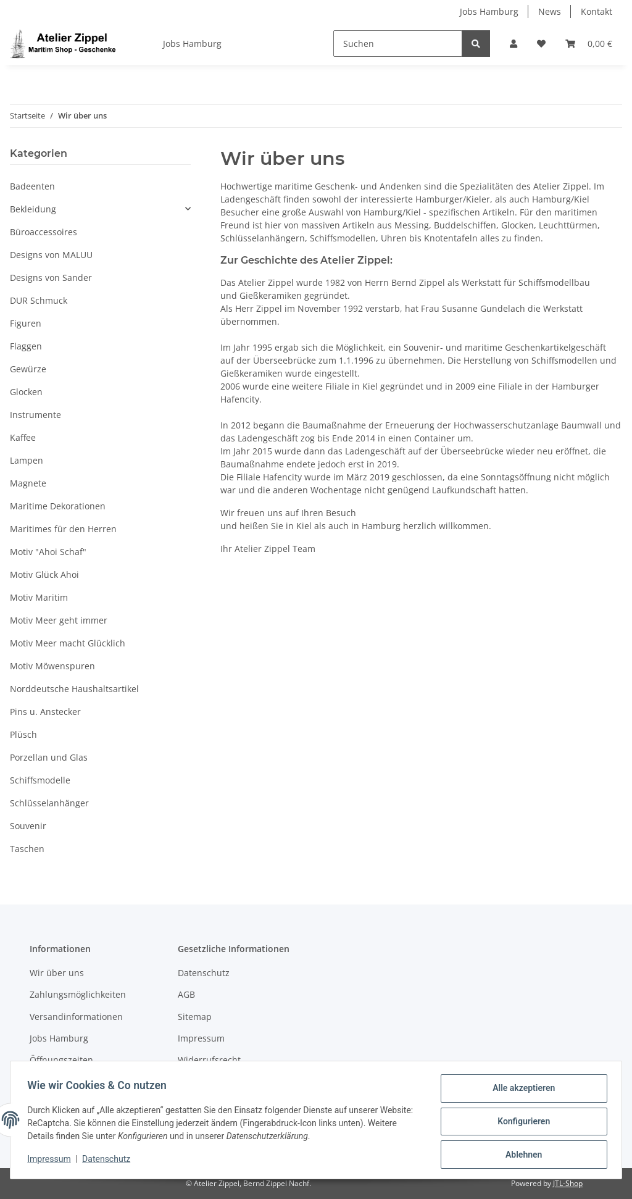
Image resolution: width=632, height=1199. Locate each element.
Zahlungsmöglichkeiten (78, 994)
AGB (186, 994)
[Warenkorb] (588, 43)
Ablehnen (520, 1155)
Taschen (27, 848)
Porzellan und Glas (49, 757)
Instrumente (35, 414)
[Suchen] (397, 43)
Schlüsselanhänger (49, 803)
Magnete (28, 483)
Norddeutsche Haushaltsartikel (74, 689)
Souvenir (28, 826)
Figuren (25, 323)
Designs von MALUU (51, 255)
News (549, 11)
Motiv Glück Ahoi (44, 574)
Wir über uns (57, 973)
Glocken (26, 392)
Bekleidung (33, 209)
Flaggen (26, 346)
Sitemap (195, 1016)
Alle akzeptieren (520, 1091)
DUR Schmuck (38, 300)
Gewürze (28, 369)
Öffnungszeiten (61, 1060)
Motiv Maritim (39, 597)
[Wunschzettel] (541, 43)
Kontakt (596, 11)
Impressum (201, 1038)
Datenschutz (204, 973)
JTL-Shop (568, 1183)
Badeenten (32, 186)
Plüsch (23, 734)
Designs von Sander (51, 277)
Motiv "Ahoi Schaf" (48, 552)
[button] (513, 43)
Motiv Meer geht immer (58, 620)
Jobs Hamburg (489, 11)
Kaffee (23, 437)
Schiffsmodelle (40, 780)
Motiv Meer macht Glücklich (67, 643)
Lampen (26, 460)
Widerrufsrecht (209, 1060)
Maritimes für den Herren (63, 529)
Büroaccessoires (43, 232)
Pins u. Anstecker (45, 711)
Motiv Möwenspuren (52, 666)
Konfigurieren (520, 1123)
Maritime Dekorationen (58, 506)
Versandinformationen (76, 1016)
